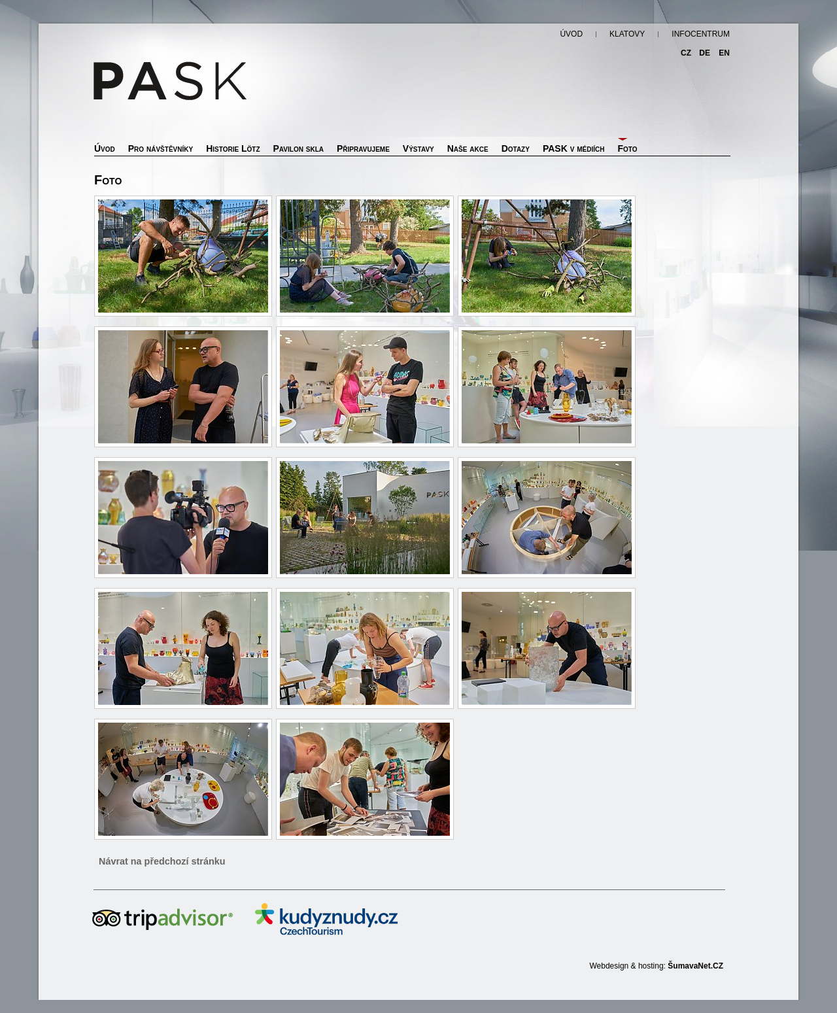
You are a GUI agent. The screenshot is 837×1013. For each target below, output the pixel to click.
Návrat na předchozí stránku (162, 861)
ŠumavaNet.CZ (695, 965)
